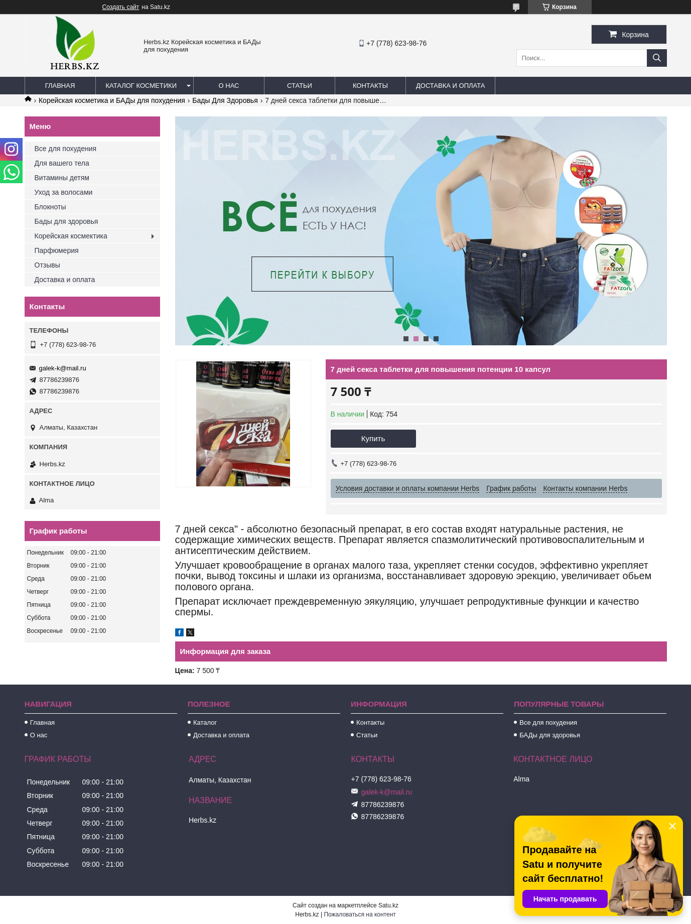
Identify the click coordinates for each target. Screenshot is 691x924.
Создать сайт (121, 7)
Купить (373, 438)
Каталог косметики (141, 85)
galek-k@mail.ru (62, 368)
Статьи (299, 85)
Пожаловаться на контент (359, 914)
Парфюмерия (57, 250)
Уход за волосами (64, 192)
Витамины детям (62, 178)
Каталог (205, 722)
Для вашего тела (62, 163)
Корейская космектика (71, 236)
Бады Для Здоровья (225, 100)
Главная (60, 85)
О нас (229, 85)
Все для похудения (66, 149)
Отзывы (47, 265)
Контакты (370, 85)
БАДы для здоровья (549, 735)
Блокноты (50, 207)
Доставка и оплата (450, 85)
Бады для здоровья (66, 221)
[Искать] (657, 58)
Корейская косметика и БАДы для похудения (112, 100)
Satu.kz (388, 905)
